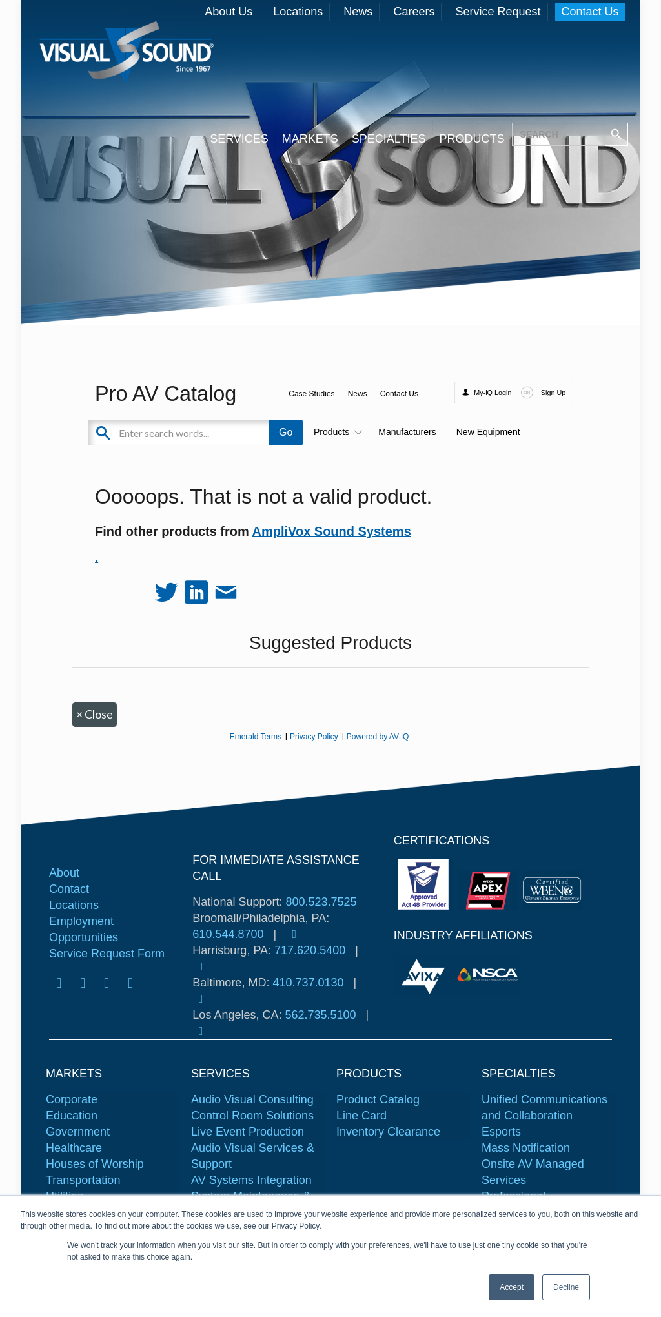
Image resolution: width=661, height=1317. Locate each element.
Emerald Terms (255, 736)
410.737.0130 (307, 982)
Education (71, 1115)
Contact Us (590, 11)
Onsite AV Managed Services (533, 1172)
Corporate (71, 1099)
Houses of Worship (95, 1164)
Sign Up (553, 392)
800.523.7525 (320, 901)
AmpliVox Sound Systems (331, 531)
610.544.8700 (227, 934)
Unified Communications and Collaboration (544, 1107)
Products (336, 432)
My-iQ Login (492, 392)
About (64, 872)
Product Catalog (378, 1099)
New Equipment (488, 432)
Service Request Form (107, 953)
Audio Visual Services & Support (252, 1155)
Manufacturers (407, 432)
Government (78, 1131)
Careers (413, 11)
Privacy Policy (314, 736)
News (357, 11)
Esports (501, 1131)
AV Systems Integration (251, 1180)
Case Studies (311, 393)
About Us (228, 11)
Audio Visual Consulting (252, 1099)
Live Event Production (247, 1131)
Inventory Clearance (388, 1131)
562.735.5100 (320, 1014)
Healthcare (74, 1147)
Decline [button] (566, 1287)
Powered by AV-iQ (378, 736)
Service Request (497, 11)
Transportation (83, 1180)
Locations (298, 11)
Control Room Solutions (252, 1115)
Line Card (361, 1115)
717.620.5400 (309, 950)
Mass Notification (526, 1147)
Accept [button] (512, 1287)
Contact (69, 889)
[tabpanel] (425, 974)
